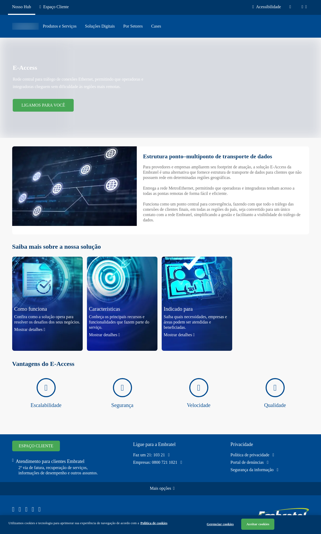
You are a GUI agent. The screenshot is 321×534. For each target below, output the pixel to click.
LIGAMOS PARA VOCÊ (43, 105)
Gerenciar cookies (220, 524)
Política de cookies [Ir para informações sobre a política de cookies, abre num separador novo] (154, 523)
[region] (160, 524)
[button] (47, 304)
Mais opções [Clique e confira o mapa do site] (162, 488)
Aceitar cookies (257, 524)
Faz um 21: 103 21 (151, 455)
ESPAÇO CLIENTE (36, 446)
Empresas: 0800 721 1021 (157, 462)
